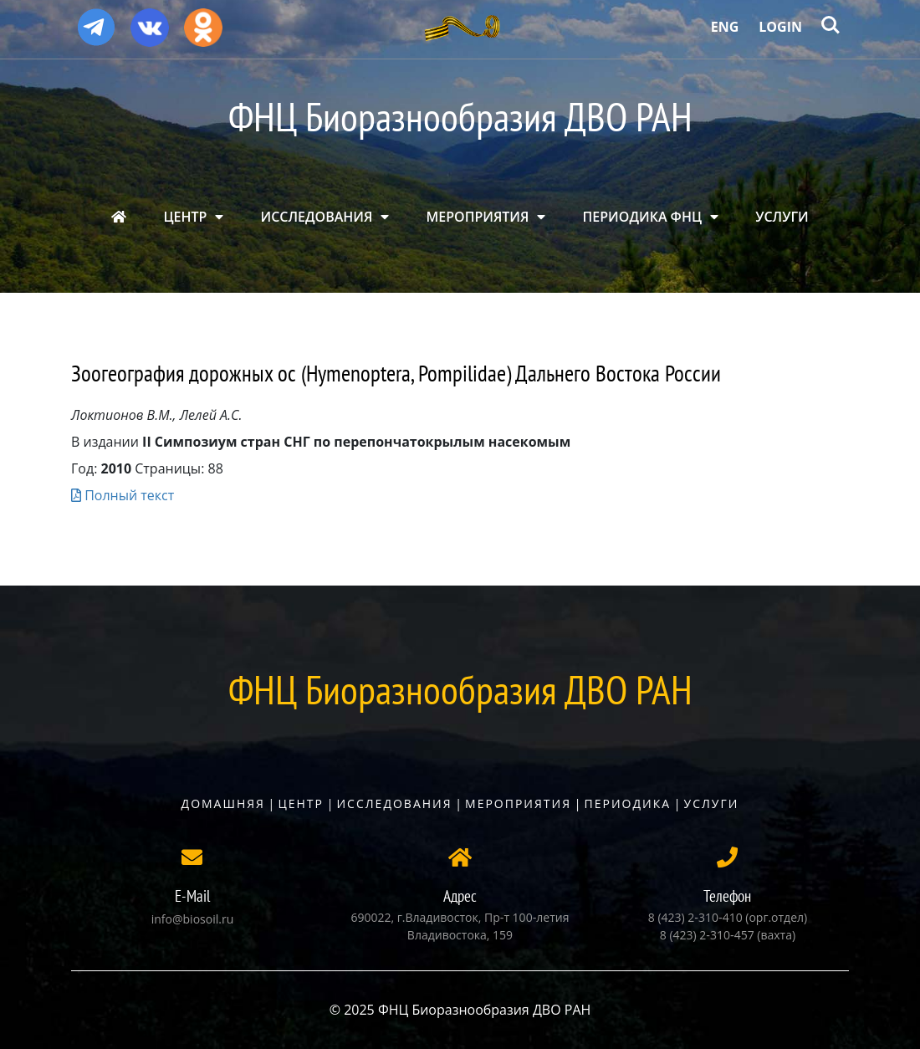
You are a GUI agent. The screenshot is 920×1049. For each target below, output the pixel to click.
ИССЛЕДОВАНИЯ (317, 216)
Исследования (394, 803)
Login (780, 27)
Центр (301, 803)
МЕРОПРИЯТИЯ (478, 216)
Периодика (628, 803)
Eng (725, 27)
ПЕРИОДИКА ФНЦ (642, 216)
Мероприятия (518, 803)
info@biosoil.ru (192, 919)
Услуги (711, 803)
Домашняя (223, 803)
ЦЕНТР (185, 216)
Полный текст (122, 495)
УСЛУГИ (782, 216)
